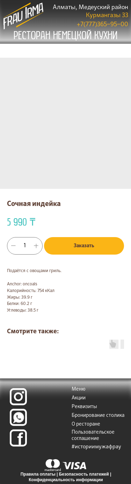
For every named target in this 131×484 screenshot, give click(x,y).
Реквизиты (84, 406)
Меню (79, 389)
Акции (79, 398)
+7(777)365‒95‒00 (102, 25)
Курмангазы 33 (107, 16)
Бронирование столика (98, 415)
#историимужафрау (96, 446)
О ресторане (86, 424)
